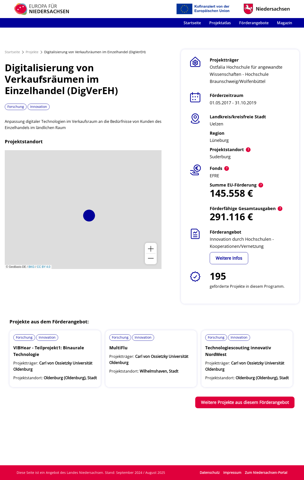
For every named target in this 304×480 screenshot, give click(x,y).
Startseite (192, 22)
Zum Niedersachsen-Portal (266, 472)
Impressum (232, 472)
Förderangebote (254, 22)
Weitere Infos (229, 258)
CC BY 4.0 (43, 267)
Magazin (284, 22)
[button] (89, 215)
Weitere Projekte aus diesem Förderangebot (245, 402)
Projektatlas (220, 22)
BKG (31, 267)
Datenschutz (210, 472)
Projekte (32, 52)
